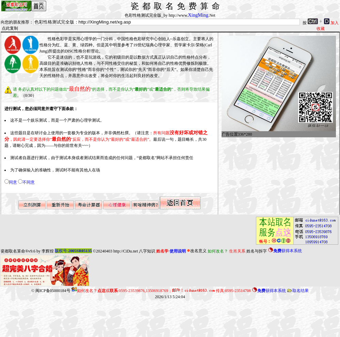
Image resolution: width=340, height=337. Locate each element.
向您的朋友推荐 (15, 22)
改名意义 (197, 250)
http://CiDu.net (125, 250)
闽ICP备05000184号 (52, 290)
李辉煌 (48, 250)
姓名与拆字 (256, 250)
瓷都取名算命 (13, 250)
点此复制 (10, 28)
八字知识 (147, 250)
